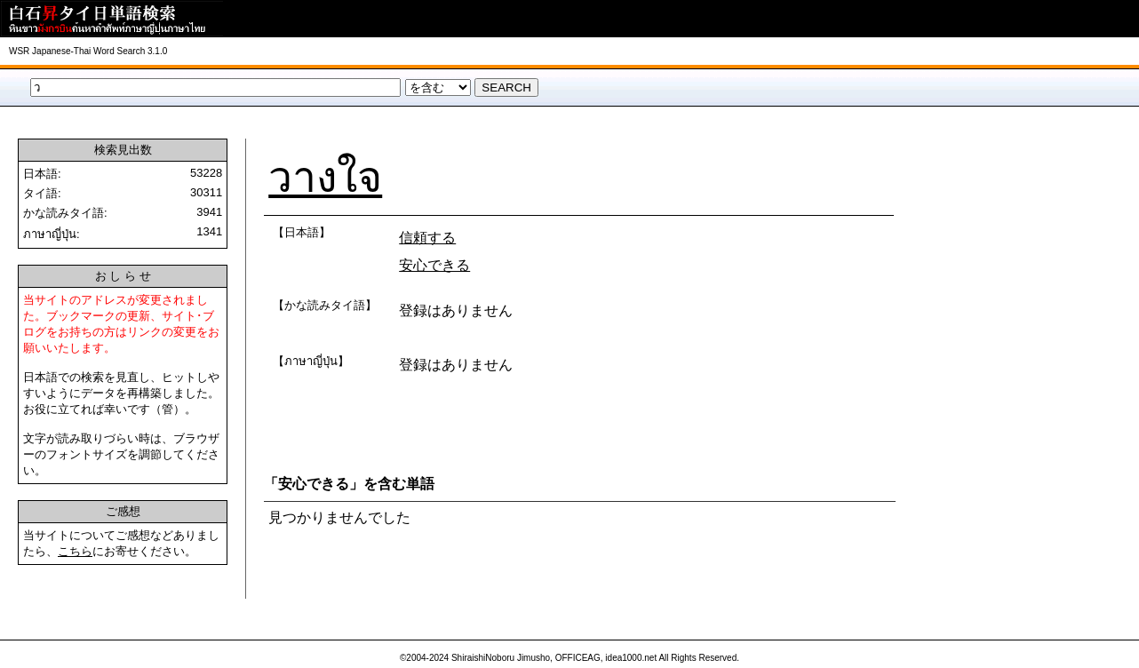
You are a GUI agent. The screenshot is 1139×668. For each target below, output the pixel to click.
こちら (75, 551)
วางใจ (325, 177)
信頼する (427, 237)
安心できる (434, 265)
